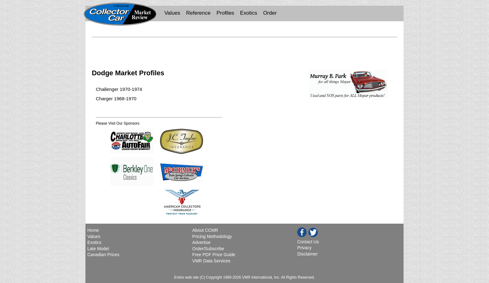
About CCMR (205, 230)
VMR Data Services (211, 260)
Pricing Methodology (212, 236)
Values (172, 13)
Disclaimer (307, 253)
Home (93, 230)
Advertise (201, 242)
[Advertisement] (244, 49)
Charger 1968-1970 (116, 98)
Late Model (98, 248)
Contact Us (308, 241)
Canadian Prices (103, 254)
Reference (198, 13)
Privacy (304, 247)
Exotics (248, 13)
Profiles (225, 13)
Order (270, 13)
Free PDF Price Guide (213, 254)
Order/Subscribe (208, 248)
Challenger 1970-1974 (119, 89)
